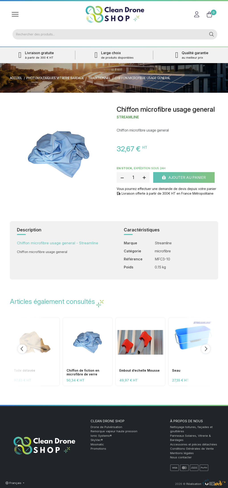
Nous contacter (181, 457)
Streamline (128, 117)
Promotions (98, 448)
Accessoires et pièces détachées (193, 444)
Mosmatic (97, 444)
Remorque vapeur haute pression (114, 431)
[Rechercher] (109, 34)
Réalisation (205, 484)
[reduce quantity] (122, 177)
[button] (22, 348)
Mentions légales (182, 453)
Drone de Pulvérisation (106, 427)
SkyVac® (97, 440)
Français (14, 483)
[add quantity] (144, 177)
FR (213, 5)
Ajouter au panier (184, 177)
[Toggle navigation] (15, 14)
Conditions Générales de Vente (192, 448)
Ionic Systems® (101, 435)
